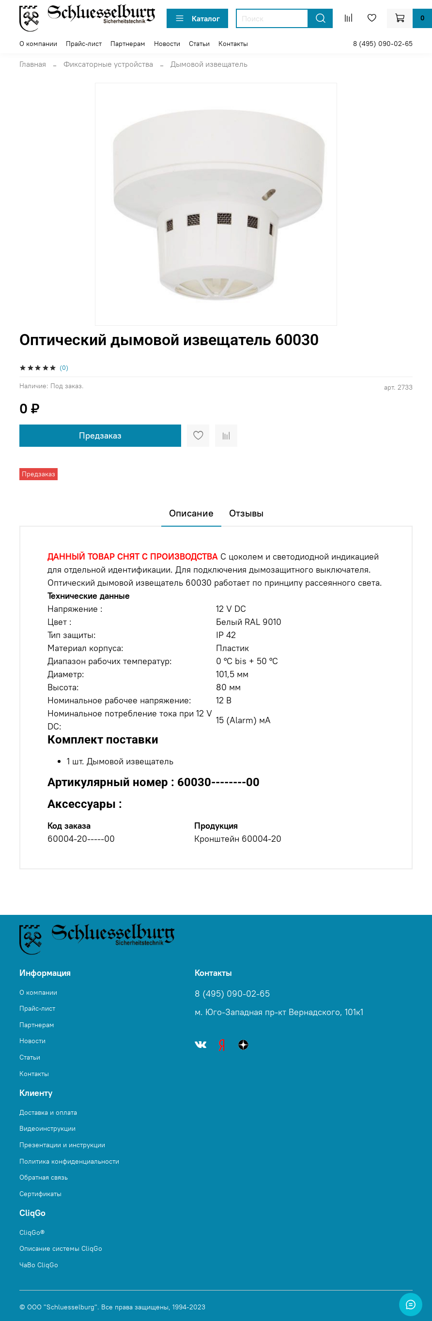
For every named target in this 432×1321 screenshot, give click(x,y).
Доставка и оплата (48, 1112)
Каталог (197, 18)
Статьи (199, 43)
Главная (32, 64)
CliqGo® (32, 1232)
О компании (38, 43)
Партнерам (127, 43)
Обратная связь (43, 1177)
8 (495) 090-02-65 (383, 43)
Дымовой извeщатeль (208, 64)
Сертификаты (40, 1193)
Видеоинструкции (47, 1128)
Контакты (233, 43)
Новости (167, 43)
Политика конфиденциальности (69, 1161)
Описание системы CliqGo (60, 1248)
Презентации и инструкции (62, 1144)
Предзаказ (100, 435)
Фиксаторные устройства (108, 64)
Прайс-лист (84, 43)
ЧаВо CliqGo (38, 1264)
